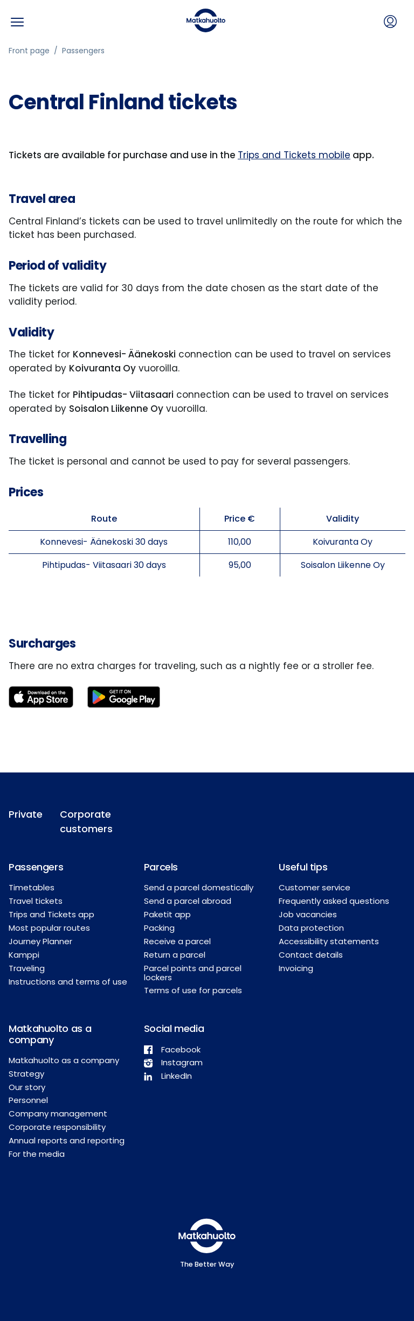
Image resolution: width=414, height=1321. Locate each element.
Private (26, 814)
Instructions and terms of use (68, 981)
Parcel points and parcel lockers (193, 972)
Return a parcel (174, 954)
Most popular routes (49, 927)
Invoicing (296, 968)
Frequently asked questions (334, 901)
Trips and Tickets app (51, 914)
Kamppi (24, 954)
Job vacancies (308, 914)
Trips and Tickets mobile (294, 155)
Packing (159, 927)
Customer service (314, 887)
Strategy (26, 1073)
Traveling (27, 968)
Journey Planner (40, 941)
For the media (37, 1154)
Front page (29, 50)
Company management (58, 1113)
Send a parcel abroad (187, 901)
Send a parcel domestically (198, 887)
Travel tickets (36, 901)
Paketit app (167, 914)
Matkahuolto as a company (64, 1060)
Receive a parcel (177, 941)
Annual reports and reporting (67, 1140)
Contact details (311, 954)
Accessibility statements (329, 941)
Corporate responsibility (57, 1127)
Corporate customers (84, 821)
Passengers (83, 50)
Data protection (311, 927)
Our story (27, 1087)
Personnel (28, 1100)
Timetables (31, 887)
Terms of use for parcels (193, 990)
